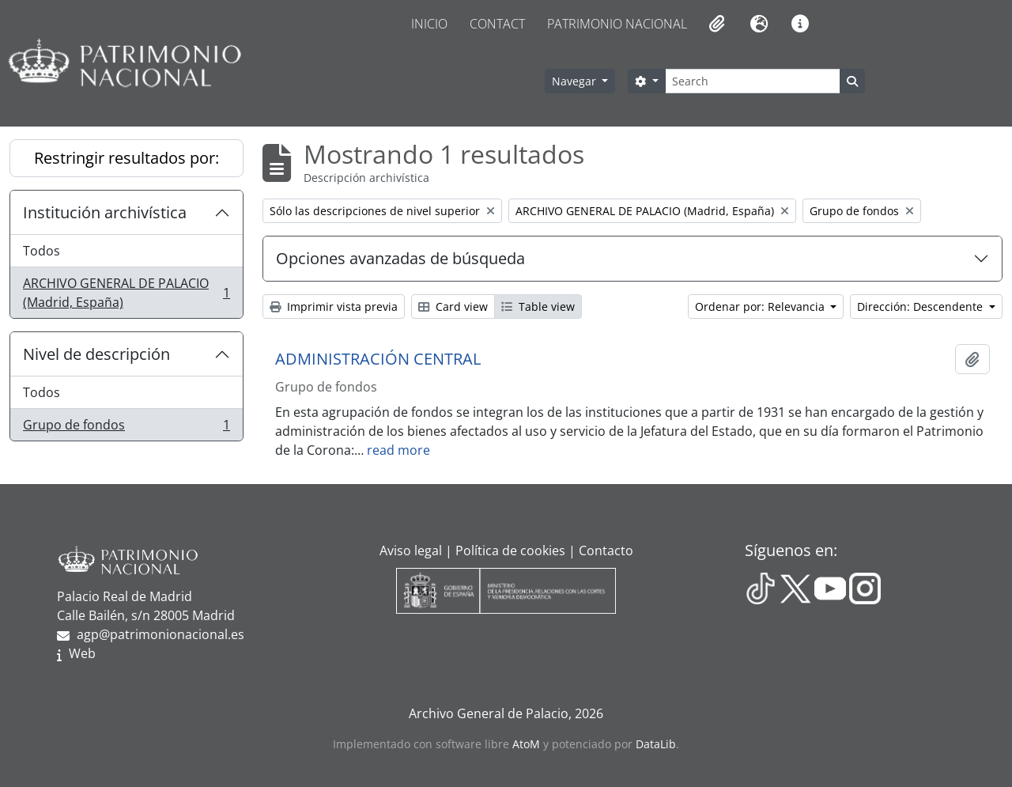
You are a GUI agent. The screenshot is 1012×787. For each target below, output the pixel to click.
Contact (497, 23)
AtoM (526, 743)
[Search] (752, 81)
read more (398, 450)
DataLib (656, 743)
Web (82, 653)
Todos (41, 250)
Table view (538, 306)
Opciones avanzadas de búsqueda (400, 258)
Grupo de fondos (126, 428)
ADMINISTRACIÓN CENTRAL (378, 359)
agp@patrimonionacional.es (160, 634)
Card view (453, 306)
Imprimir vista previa (334, 306)
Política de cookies (510, 550)
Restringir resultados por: (126, 157)
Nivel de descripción (96, 354)
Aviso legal (411, 550)
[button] (715, 24)
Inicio (429, 23)
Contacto (606, 550)
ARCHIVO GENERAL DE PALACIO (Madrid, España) (126, 292)
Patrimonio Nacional (617, 23)
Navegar (575, 81)
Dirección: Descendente (921, 306)
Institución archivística (105, 212)
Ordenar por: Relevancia (761, 306)
